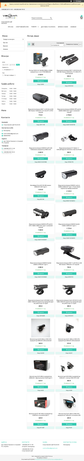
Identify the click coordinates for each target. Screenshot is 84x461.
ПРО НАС (10, 27)
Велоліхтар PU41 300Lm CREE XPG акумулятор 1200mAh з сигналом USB (69, 414)
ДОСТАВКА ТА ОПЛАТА (48, 27)
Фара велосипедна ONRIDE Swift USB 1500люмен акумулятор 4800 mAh (40, 148)
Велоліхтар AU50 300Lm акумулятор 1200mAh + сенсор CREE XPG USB (69, 377)
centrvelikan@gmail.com (11, 133)
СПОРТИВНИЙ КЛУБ (22, 27)
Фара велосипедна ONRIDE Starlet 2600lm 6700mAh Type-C (40, 263)
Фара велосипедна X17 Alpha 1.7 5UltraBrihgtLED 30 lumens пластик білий (69, 148)
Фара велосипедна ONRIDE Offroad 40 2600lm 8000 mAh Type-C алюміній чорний (69, 110)
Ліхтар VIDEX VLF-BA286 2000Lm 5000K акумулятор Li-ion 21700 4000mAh (40, 71)
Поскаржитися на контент (41, 459)
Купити (41, 81)
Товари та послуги (8, 39)
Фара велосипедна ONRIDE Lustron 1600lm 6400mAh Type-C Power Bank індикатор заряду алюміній (69, 187)
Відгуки (5, 46)
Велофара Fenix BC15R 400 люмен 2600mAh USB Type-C (40, 186)
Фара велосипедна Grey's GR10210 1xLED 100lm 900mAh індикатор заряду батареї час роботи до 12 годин (69, 302)
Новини (5, 49)
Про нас (5, 42)
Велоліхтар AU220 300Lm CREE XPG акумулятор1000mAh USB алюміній (40, 339)
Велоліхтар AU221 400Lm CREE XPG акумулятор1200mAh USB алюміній (69, 339)
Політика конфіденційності (56, 459)
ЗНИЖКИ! (73, 27)
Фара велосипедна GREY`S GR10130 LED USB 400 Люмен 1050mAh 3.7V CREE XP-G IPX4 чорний (69, 72)
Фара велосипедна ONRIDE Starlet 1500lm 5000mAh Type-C (69, 224)
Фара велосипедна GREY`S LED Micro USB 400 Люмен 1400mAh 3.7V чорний (69, 263)
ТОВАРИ (33, 26)
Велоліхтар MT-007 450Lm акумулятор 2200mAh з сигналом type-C (40, 414)
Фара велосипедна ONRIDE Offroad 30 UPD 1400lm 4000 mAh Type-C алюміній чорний (41, 225)
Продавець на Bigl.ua (42, 457)
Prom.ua (50, 456)
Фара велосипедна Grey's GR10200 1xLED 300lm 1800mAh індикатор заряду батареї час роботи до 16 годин (40, 302)
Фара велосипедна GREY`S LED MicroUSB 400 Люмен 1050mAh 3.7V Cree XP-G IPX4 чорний (40, 110)
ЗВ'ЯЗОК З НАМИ (63, 27)
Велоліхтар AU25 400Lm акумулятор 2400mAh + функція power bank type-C (40, 377)
